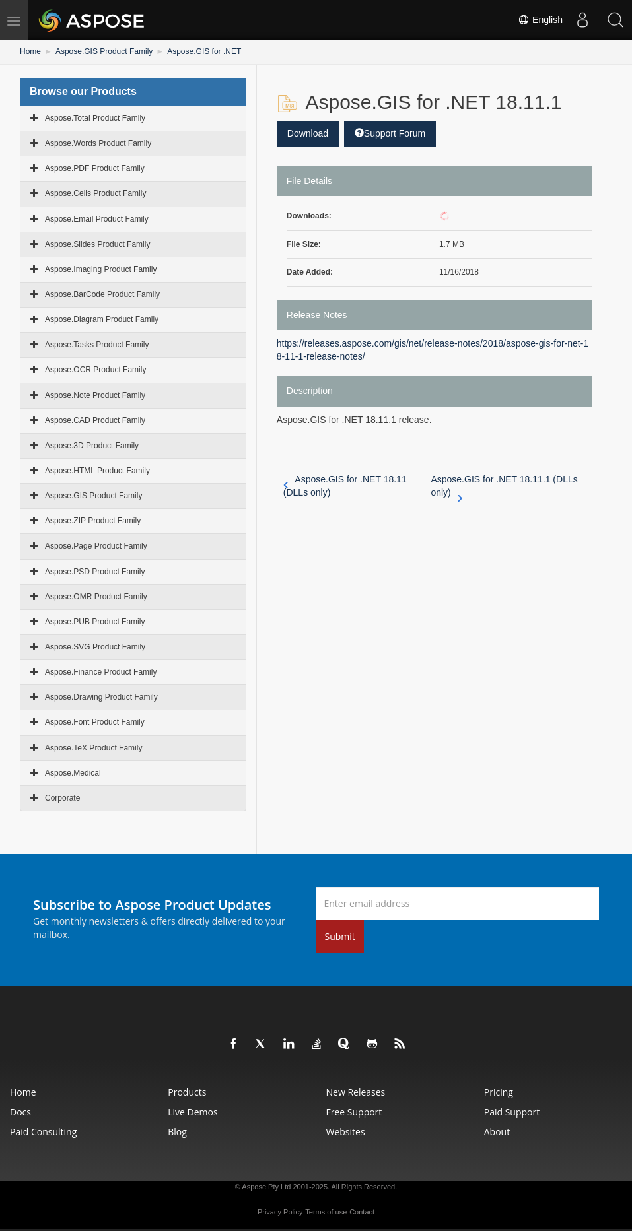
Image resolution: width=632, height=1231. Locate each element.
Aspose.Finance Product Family (101, 672)
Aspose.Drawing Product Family (101, 697)
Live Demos (192, 1112)
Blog (177, 1131)
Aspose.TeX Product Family (93, 747)
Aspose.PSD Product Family (95, 571)
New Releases (356, 1092)
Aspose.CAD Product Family (95, 420)
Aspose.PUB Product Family (95, 621)
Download (307, 133)
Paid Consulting (43, 1131)
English (540, 20)
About (497, 1131)
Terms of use (326, 1212)
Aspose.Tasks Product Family (97, 344)
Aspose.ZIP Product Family (93, 520)
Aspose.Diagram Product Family (101, 319)
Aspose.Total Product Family (95, 118)
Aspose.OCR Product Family (95, 369)
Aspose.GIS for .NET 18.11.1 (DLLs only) (504, 486)
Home (30, 51)
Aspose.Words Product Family (98, 143)
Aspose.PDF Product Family (95, 168)
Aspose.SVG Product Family (95, 646)
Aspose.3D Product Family (92, 445)
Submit (340, 936)
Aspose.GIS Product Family (104, 51)
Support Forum (390, 133)
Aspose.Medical (73, 773)
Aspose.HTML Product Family (97, 470)
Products (187, 1092)
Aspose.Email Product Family (97, 219)
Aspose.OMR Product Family (96, 596)
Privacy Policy (280, 1212)
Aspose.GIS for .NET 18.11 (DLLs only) (345, 486)
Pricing (498, 1092)
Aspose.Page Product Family (96, 545)
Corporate (62, 798)
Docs (20, 1112)
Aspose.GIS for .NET (204, 51)
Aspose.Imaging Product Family (101, 269)
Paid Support (512, 1112)
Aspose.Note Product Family (95, 395)
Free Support (354, 1112)
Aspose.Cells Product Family (95, 193)
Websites (345, 1131)
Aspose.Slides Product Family (97, 244)
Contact (361, 1212)
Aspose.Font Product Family (95, 722)
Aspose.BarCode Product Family (102, 294)
